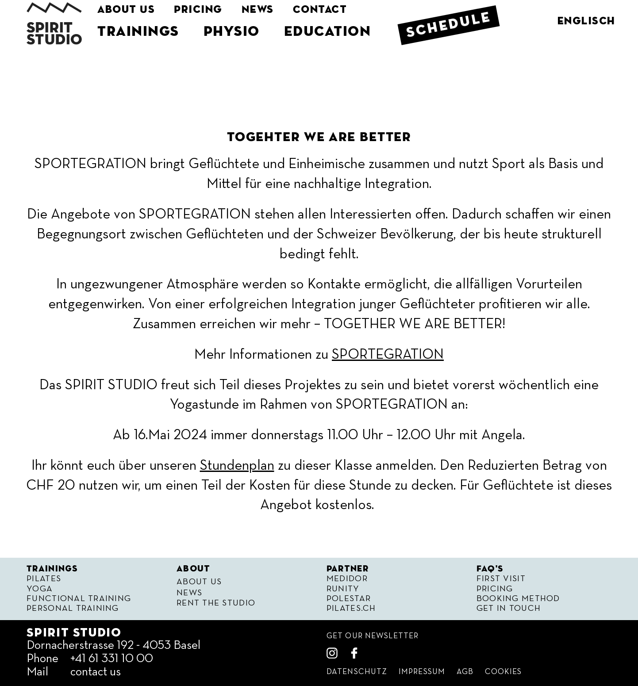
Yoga (40, 589)
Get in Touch (509, 608)
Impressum (422, 672)
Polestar (349, 598)
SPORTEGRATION (388, 355)
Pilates (44, 579)
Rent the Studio (216, 603)
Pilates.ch (351, 608)
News (258, 9)
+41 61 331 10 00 (111, 659)
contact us (95, 672)
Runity (343, 589)
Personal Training (73, 608)
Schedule (450, 25)
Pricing (198, 9)
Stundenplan (237, 466)
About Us (126, 9)
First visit (501, 579)
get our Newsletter (373, 636)
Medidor (347, 579)
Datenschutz (357, 672)
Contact (321, 9)
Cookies (503, 672)
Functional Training (79, 598)
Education (328, 32)
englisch (586, 21)
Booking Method (518, 598)
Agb (465, 672)
